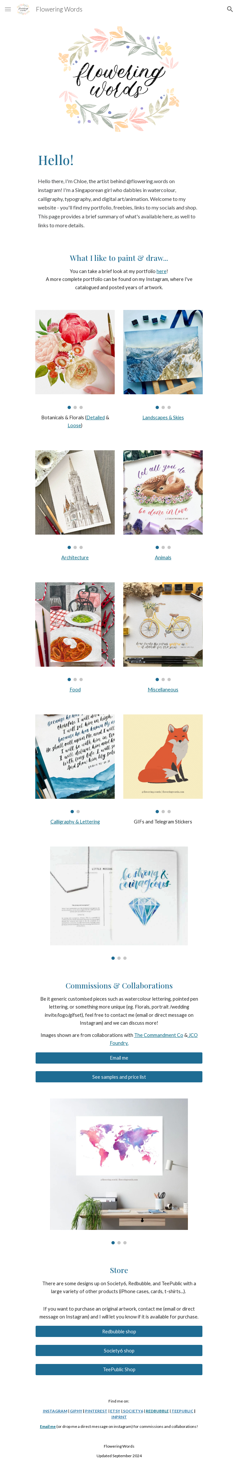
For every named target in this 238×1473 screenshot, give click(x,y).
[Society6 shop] (119, 1350)
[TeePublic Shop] (119, 1369)
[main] (118, 160)
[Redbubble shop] (119, 1331)
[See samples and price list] (119, 1076)
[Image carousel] (74, 359)
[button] (8, 9)
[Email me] (119, 1058)
